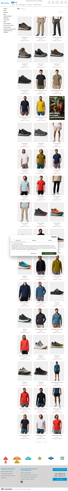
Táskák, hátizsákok (7, 16)
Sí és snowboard (7, 27)
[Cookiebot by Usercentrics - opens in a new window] (52, 237)
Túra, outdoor (29, 4)
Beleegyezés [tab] (18, 240)
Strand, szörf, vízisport (37, 4)
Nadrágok (5, 12)
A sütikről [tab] (50, 240)
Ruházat (13, 4)
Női (16, 2)
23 (44, 442)
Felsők (4, 10)
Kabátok (5, 8)
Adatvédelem (3, 477)
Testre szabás (34, 253)
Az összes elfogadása (49, 253)
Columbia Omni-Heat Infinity (9, 29)
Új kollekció (5, 32)
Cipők (17, 4)
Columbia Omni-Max (7, 30)
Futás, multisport (7, 23)
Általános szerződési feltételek (7, 471)
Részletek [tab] (34, 240)
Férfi (13, 2)
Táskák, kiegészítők (22, 4)
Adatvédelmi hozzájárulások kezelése (8, 475)
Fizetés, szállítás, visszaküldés (7, 473)
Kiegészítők (6, 18)
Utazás (4, 21)
